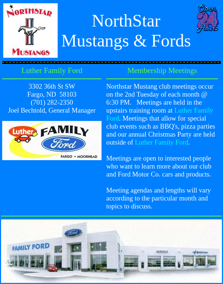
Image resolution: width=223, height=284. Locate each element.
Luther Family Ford (161, 142)
